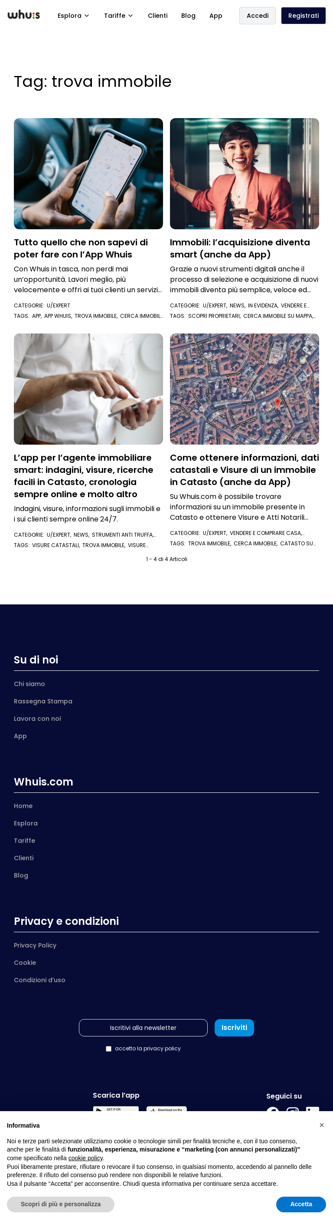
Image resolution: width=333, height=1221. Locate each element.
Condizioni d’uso (39, 980)
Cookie (25, 962)
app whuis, (59, 316)
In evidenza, (264, 305)
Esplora (74, 15)
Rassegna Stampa (43, 701)
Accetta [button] (301, 1204)
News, (239, 305)
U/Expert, (216, 305)
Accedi (257, 15)
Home (23, 806)
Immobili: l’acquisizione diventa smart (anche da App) (240, 248)
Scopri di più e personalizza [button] (61, 1204)
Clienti (157, 15)
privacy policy (162, 1048)
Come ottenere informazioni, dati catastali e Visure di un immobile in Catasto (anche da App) (244, 470)
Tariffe (119, 15)
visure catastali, (57, 545)
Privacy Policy (35, 945)
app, (38, 316)
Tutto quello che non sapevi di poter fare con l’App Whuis (81, 248)
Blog (188, 15)
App (215, 15)
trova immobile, (97, 316)
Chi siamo (29, 684)
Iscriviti (234, 1028)
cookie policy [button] (86, 1158)
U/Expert (58, 305)
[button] (322, 1125)
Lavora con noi (37, 718)
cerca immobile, (257, 543)
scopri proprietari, (215, 316)
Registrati (303, 15)
